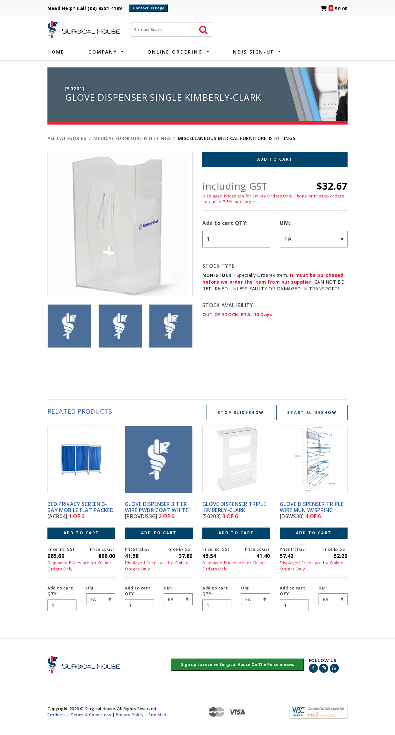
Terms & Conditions (90, 715)
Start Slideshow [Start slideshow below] (312, 412)
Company (102, 52)
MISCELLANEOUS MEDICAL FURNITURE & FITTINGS (237, 138)
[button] (237, 665)
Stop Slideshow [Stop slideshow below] (241, 412)
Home (56, 52)
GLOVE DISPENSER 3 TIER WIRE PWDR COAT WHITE (156, 507)
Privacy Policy (130, 715)
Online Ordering (174, 52)
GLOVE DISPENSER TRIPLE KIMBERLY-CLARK (234, 507)
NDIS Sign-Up (253, 52)
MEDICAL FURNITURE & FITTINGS (132, 138)
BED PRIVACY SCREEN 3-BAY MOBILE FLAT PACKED (80, 507)
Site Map (157, 715)
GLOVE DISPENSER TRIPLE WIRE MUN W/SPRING (311, 507)
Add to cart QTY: (225, 223)
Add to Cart (275, 159)
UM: (285, 223)
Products (56, 715)
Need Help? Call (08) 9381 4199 (87, 8)
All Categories (66, 138)
